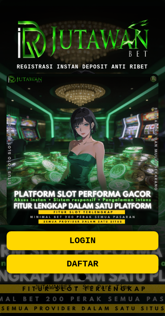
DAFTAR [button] (83, 265)
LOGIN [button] (83, 240)
